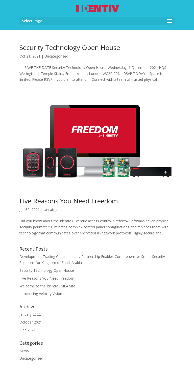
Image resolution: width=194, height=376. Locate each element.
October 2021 (30, 322)
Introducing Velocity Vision (40, 293)
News (24, 350)
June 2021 (27, 330)
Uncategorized (56, 56)
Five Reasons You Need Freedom (68, 200)
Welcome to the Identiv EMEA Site (47, 286)
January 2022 (30, 314)
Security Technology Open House (69, 47)
